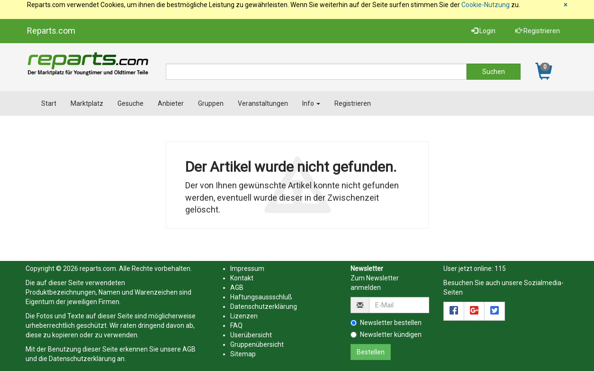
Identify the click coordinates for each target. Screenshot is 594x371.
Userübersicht (251, 335)
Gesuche (130, 103)
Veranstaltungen (263, 103)
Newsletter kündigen (386, 334)
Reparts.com (51, 31)
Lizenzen (244, 316)
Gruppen (211, 103)
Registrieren (537, 31)
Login (483, 31)
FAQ (236, 325)
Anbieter (171, 103)
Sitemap (243, 354)
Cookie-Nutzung (485, 5)
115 (500, 268)
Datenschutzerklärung (82, 358)
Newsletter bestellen (386, 322)
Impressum (247, 268)
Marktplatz (87, 103)
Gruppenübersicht (257, 344)
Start (48, 103)
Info (311, 103)
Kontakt (241, 278)
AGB (189, 349)
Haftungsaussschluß (261, 297)
